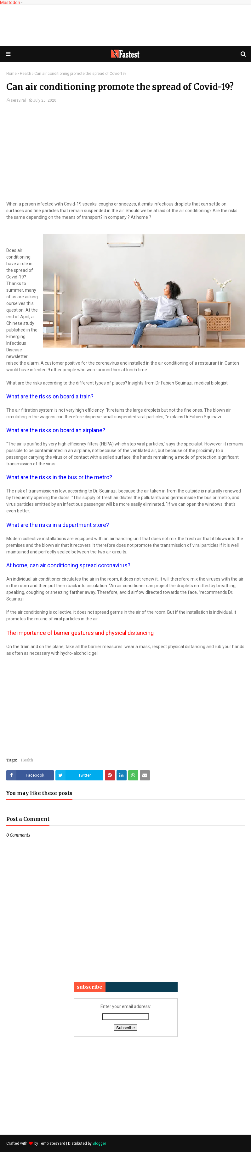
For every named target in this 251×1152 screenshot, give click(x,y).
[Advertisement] (125, 25)
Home (11, 73)
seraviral (18, 100)
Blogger (99, 1143)
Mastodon (10, 2)
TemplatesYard (52, 1143)
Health (25, 73)
